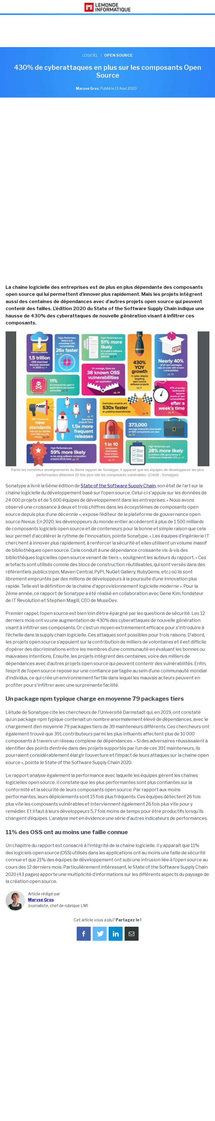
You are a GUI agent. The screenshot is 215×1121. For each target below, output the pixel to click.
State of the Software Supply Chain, (118, 485)
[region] (107, 32)
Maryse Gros (41, 899)
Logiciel (90, 55)
